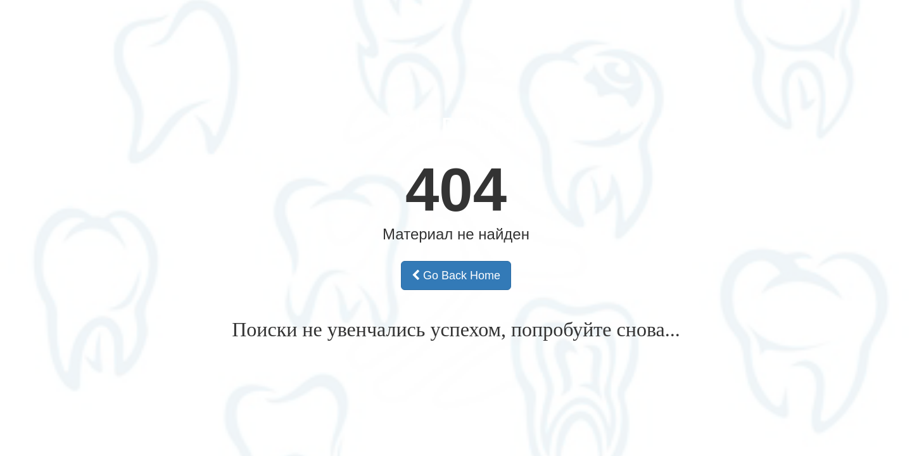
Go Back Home (456, 275)
